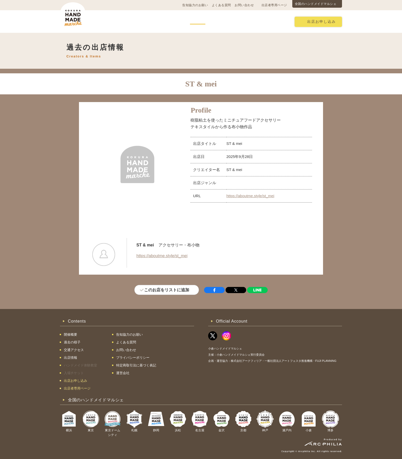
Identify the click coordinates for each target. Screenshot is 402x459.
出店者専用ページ (274, 5)
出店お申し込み (321, 22)
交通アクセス (140, 21)
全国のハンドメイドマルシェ (316, 4)
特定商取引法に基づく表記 (136, 365)
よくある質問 (221, 5)
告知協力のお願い (195, 5)
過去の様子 (171, 21)
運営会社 (122, 373)
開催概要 (112, 21)
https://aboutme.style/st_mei (250, 196)
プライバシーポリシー (132, 358)
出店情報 (197, 21)
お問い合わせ (244, 5)
